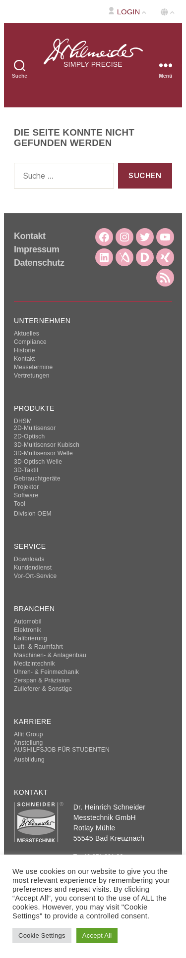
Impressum (37, 249)
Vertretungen (32, 375)
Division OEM (33, 513)
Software (26, 495)
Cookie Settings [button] (41, 935)
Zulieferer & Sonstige (43, 688)
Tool (19, 503)
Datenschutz (39, 263)
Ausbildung (29, 759)
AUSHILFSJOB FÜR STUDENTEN (62, 749)
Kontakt (30, 236)
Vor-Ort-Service (35, 576)
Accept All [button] (97, 935)
